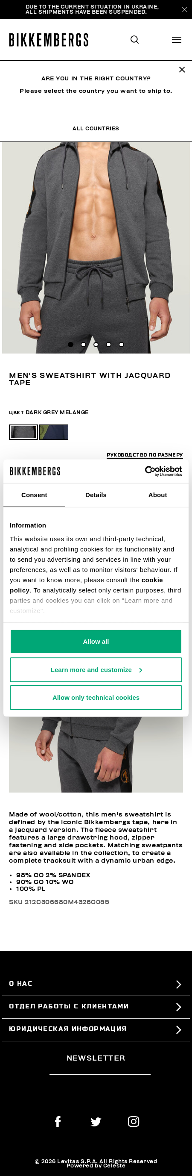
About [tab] (157, 494)
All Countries (96, 129)
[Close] (184, 10)
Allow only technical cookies (96, 697)
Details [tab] (96, 494)
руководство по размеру (145, 455)
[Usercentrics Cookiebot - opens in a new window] (145, 471)
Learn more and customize (96, 669)
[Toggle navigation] (176, 39)
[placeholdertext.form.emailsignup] (100, 1071)
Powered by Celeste (96, 1166)
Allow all (96, 641)
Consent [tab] (34, 494)
